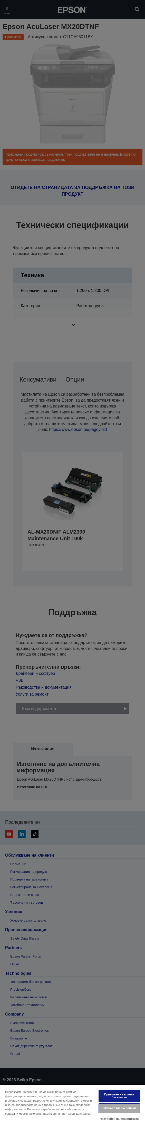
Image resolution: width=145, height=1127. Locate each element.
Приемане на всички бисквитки (119, 1096)
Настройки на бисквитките (119, 1118)
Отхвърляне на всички (119, 1108)
